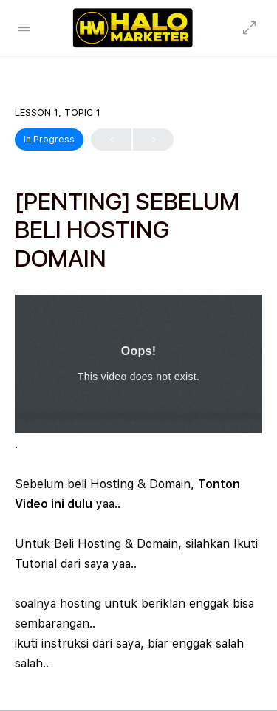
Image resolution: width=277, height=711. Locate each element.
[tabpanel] (138, 484)
